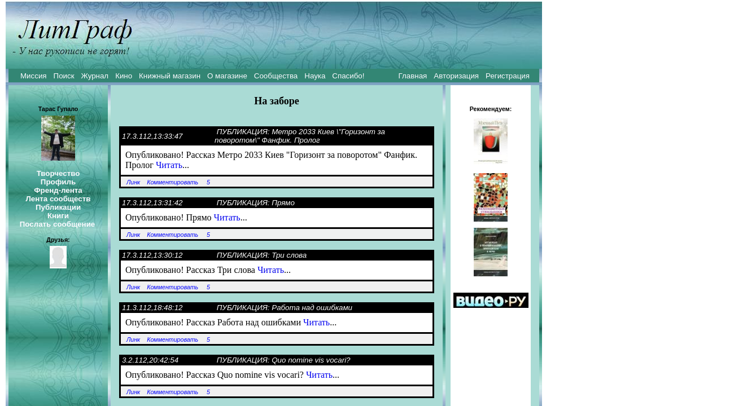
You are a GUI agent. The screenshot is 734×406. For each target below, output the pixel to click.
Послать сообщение (57, 224)
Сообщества (276, 76)
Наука (314, 76)
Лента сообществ (57, 199)
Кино (123, 76)
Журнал (94, 76)
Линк (133, 182)
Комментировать (172, 182)
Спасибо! (348, 76)
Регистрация (508, 76)
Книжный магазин (169, 76)
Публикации (58, 207)
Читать (169, 165)
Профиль (58, 182)
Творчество (58, 173)
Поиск (64, 76)
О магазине (227, 76)
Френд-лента (58, 190)
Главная (413, 76)
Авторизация (456, 76)
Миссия (33, 76)
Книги (58, 215)
